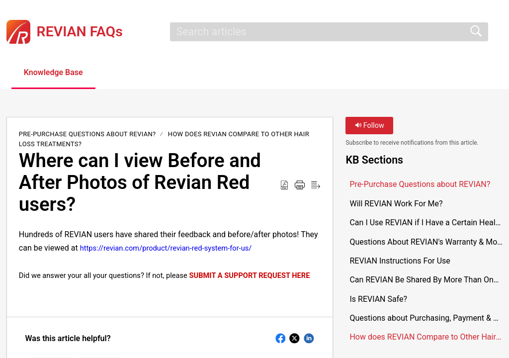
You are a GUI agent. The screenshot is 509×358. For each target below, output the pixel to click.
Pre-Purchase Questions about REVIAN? (87, 134)
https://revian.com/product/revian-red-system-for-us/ (166, 248)
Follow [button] (369, 125)
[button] (120, 73)
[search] (329, 31)
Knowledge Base (53, 72)
